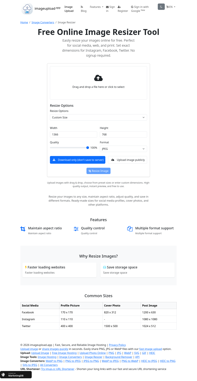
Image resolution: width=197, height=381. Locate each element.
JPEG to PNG (91, 361)
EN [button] (169, 7)
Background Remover (118, 357)
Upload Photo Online (92, 353)
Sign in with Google (140, 9)
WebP (127, 353)
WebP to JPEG (110, 361)
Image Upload (68, 9)
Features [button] (95, 7)
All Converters (49, 365)
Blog (83, 9)
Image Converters (43, 22)
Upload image (29, 349)
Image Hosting (47, 357)
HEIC (152, 353)
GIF (144, 353)
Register (123, 9)
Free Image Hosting (64, 353)
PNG (111, 353)
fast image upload (150, 349)
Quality (54, 142)
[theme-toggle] (161, 7)
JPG (119, 353)
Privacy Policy (117, 345)
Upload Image (40, 353)
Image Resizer (93, 357)
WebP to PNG (54, 361)
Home (24, 22)
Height (104, 128)
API (137, 357)
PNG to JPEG (73, 361)
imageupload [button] (40, 9)
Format (104, 142)
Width (53, 128)
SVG (136, 353)
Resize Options (59, 111)
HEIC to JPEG (149, 361)
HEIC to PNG (168, 361)
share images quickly (55, 349)
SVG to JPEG (30, 365)
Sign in (110, 9)
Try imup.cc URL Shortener (57, 369)
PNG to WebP (130, 361)
